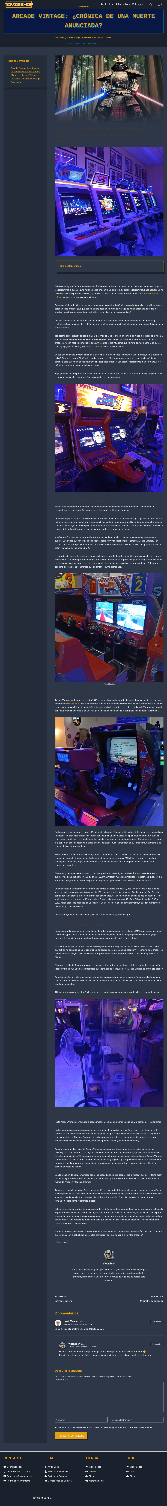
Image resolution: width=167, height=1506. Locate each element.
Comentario (61, 1379)
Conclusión (16, 82)
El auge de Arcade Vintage (24, 75)
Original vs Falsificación (137, 1298)
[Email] (162, 758)
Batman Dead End (81, 1298)
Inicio (106, 4)
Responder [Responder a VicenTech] (157, 1344)
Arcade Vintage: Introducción (25, 68)
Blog (64, 37)
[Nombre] (81, 1420)
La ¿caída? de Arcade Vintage (25, 78)
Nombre (60, 1420)
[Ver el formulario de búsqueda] (150, 4)
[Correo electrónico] (137, 1420)
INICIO (58, 37)
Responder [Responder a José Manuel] (157, 1321)
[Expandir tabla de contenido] (158, 266)
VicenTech (74, 43)
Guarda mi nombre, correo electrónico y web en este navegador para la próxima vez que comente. (105, 1427)
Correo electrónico (122, 1420)
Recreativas (61, 1242)
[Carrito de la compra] (160, 4)
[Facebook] (162, 743)
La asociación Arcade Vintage (25, 71)
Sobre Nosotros (14, 1467)
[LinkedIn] (162, 753)
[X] (162, 748)
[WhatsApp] (162, 763)
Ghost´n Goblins (94, 346)
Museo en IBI (73, 703)
